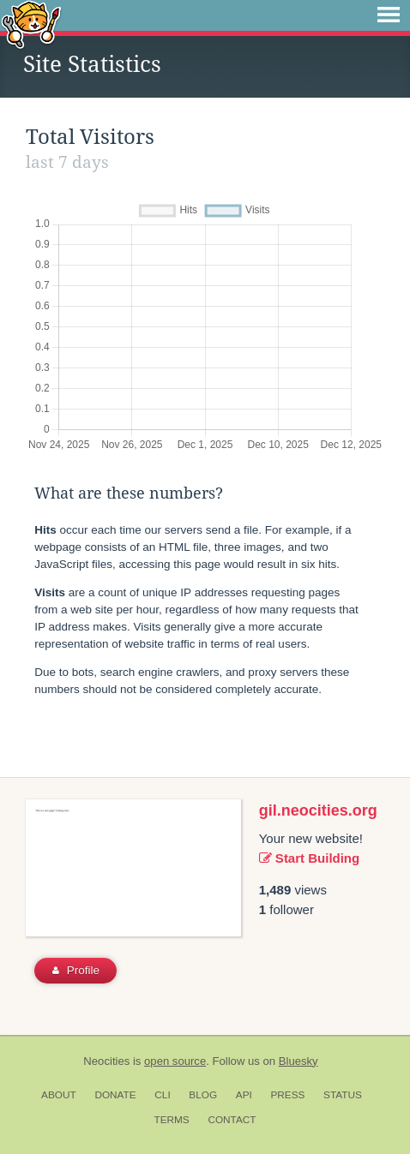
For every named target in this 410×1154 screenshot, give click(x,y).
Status (342, 1095)
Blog (203, 1095)
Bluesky (298, 1061)
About (58, 1095)
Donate (115, 1095)
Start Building (309, 858)
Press (287, 1095)
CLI (162, 1095)
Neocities (106, 1061)
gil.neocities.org (318, 810)
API (244, 1095)
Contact (232, 1120)
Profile (75, 970)
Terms (171, 1120)
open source (175, 1061)
